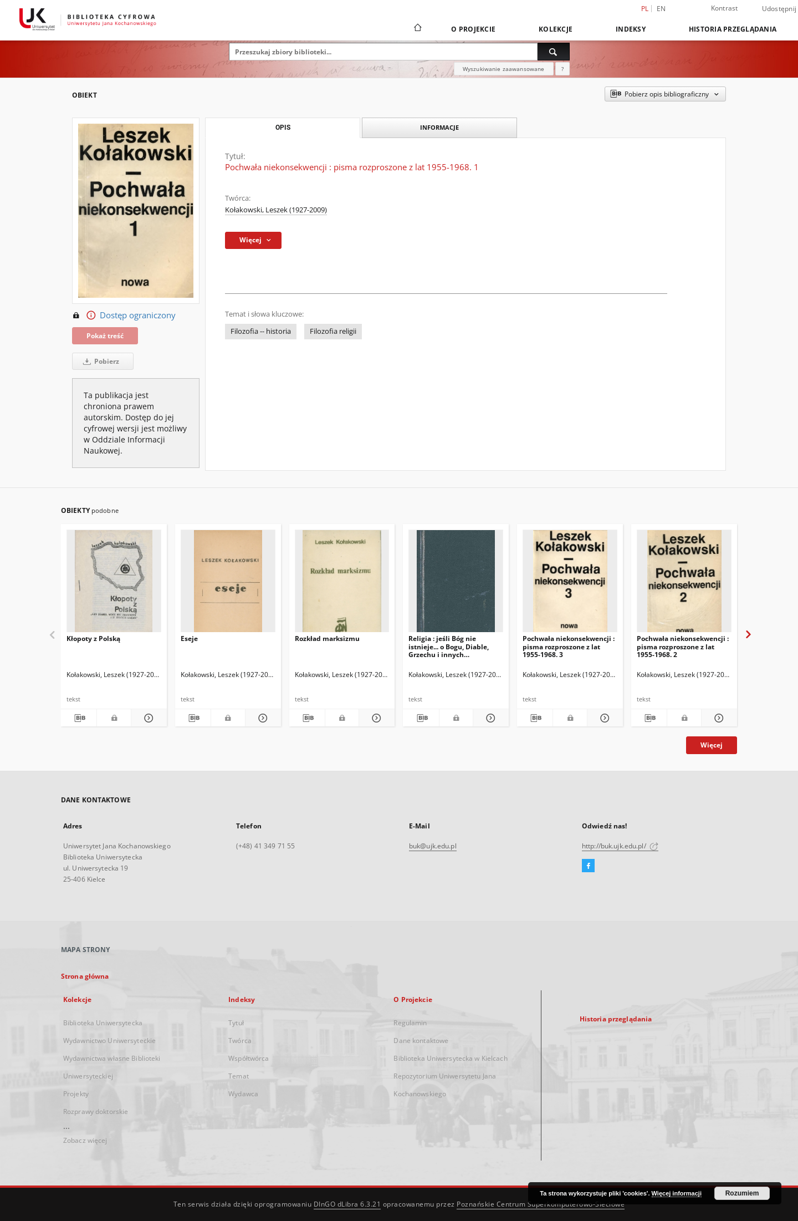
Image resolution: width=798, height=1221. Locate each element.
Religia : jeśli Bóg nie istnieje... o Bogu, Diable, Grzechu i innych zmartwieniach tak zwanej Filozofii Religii (451, 646)
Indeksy (631, 29)
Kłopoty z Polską (93, 638)
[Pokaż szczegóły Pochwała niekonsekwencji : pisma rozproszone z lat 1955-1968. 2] (717, 718)
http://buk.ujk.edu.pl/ (620, 846)
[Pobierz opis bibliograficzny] (78, 718)
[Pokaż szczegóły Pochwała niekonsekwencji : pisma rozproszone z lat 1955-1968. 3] (603, 718)
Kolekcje (555, 29)
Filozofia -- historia (261, 331)
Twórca (240, 1040)
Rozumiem (742, 1193)
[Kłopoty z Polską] (114, 584)
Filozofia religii (333, 331)
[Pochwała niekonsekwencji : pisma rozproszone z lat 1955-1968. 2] (684, 584)
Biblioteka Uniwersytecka (102, 1022)
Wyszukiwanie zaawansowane (504, 69)
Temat (238, 1076)
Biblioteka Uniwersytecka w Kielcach (450, 1058)
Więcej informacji (677, 1193)
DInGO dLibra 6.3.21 (347, 1204)
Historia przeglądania (732, 29)
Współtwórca (248, 1058)
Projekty (76, 1093)
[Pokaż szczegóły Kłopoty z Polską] (147, 718)
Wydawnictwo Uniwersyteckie (109, 1040)
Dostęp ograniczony (124, 315)
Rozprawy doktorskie (95, 1111)
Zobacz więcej (85, 1140)
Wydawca (243, 1093)
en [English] (661, 8)
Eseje (189, 638)
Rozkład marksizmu (327, 638)
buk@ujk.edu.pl (433, 846)
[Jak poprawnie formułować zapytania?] (562, 68)
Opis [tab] (282, 127)
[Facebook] (588, 866)
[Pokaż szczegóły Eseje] (261, 718)
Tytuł (236, 1022)
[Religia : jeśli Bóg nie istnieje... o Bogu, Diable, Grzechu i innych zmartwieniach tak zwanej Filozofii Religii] (456, 584)
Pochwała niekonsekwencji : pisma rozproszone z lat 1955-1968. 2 (683, 646)
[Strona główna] (417, 29)
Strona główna (85, 976)
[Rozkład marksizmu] (342, 584)
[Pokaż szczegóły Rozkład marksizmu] (375, 718)
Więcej (711, 745)
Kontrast (724, 8)
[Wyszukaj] (554, 51)
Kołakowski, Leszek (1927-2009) (276, 210)
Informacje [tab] (439, 127)
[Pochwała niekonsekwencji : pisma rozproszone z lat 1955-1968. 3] (570, 584)
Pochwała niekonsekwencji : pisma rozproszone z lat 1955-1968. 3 (569, 646)
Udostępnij (779, 8)
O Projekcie (473, 29)
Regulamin (410, 1022)
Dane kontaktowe (420, 1040)
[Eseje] (228, 584)
